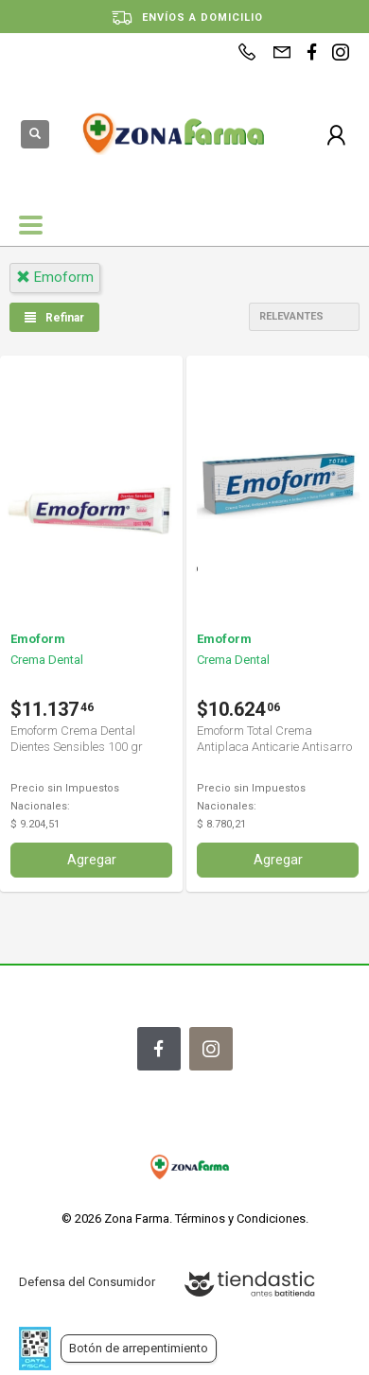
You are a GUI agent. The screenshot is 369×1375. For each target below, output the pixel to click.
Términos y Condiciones (240, 1218)
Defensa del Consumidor (87, 1282)
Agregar (91, 859)
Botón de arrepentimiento (138, 1348)
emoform (55, 277)
